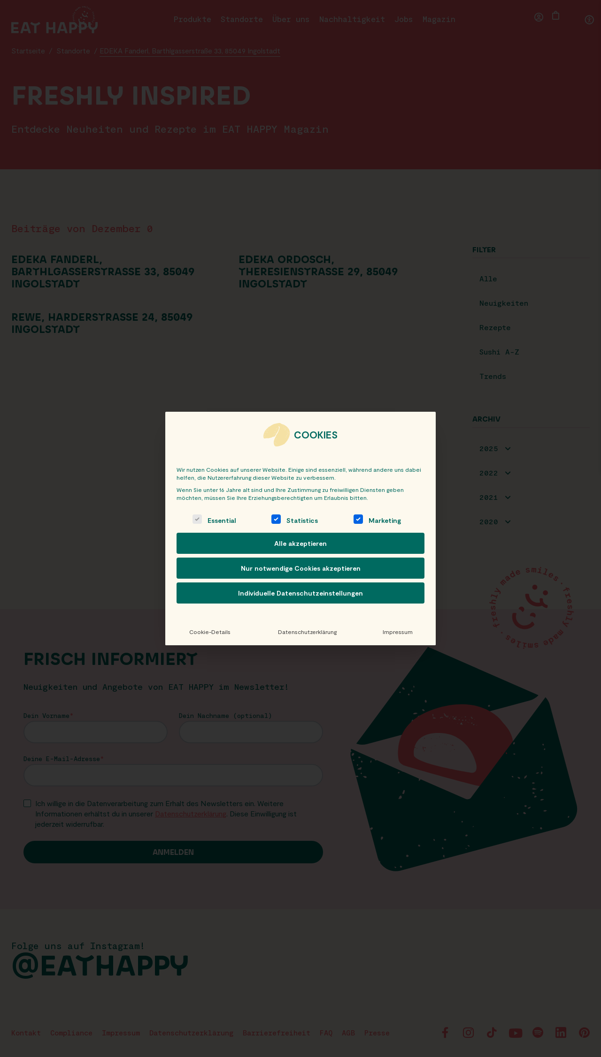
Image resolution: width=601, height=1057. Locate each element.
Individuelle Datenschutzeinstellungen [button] (300, 593)
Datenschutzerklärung (306, 631)
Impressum (397, 631)
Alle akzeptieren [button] (300, 543)
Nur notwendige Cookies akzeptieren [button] (301, 568)
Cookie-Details (209, 631)
